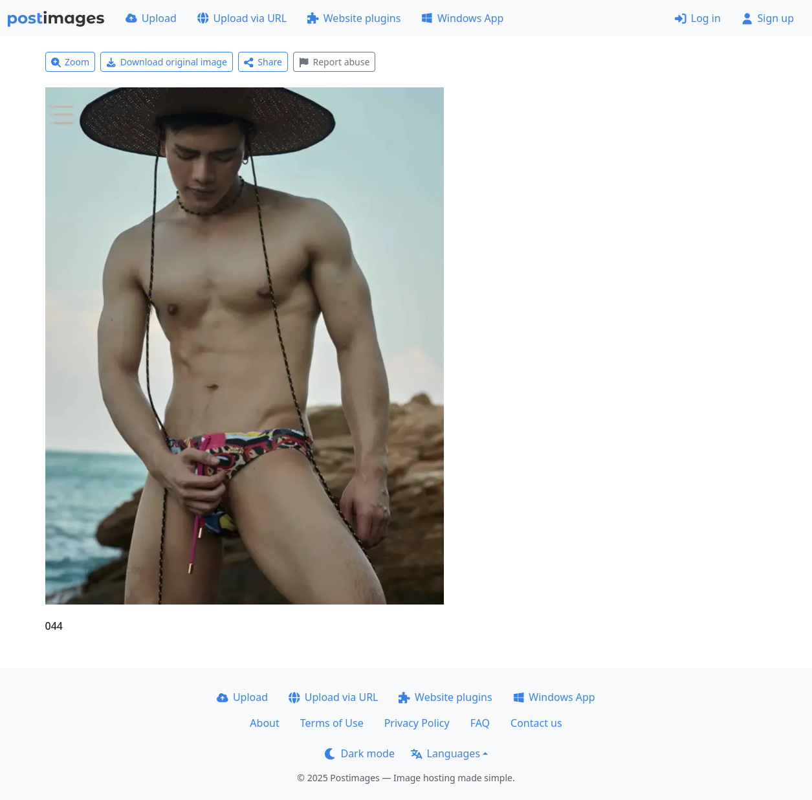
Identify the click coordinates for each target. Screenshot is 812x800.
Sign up (767, 18)
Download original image (166, 62)
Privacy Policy (417, 723)
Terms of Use (332, 723)
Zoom (70, 62)
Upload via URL (242, 18)
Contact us (536, 723)
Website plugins (354, 18)
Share (263, 62)
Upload (151, 18)
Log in (698, 18)
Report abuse (334, 62)
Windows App (462, 18)
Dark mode (360, 753)
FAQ (480, 723)
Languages (445, 753)
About (264, 723)
